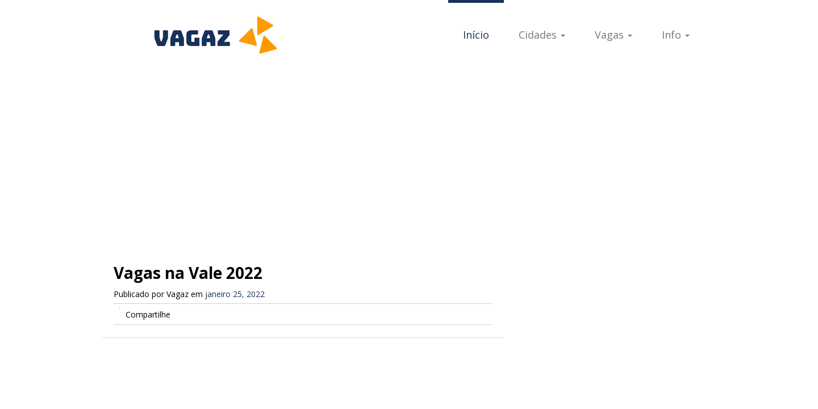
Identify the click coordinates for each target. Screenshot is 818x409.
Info (676, 34)
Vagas (613, 34)
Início (476, 34)
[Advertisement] (409, 153)
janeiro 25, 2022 (235, 294)
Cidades (542, 34)
